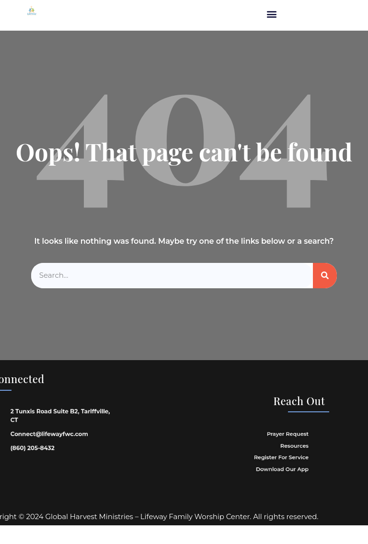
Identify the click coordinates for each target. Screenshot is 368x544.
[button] (271, 14)
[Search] (325, 275)
